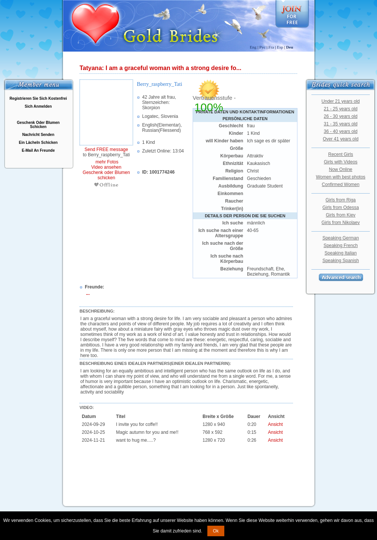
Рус (262, 47)
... (88, 293)
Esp (280, 47)
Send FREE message (106, 149)
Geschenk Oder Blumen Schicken (38, 125)
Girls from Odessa (340, 207)
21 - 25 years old (340, 108)
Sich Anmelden (38, 106)
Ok (216, 531)
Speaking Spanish (340, 260)
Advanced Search (340, 277)
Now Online (340, 169)
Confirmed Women (341, 184)
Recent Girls (340, 154)
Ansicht (275, 424)
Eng (253, 47)
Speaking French (340, 245)
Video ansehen (106, 167)
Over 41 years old (341, 139)
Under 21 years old (341, 101)
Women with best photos (340, 177)
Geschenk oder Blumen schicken (106, 175)
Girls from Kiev (341, 215)
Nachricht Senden (38, 135)
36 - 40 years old (340, 131)
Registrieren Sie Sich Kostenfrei (38, 98)
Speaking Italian (341, 253)
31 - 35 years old (340, 124)
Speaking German (340, 238)
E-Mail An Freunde (38, 150)
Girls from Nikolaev (341, 222)
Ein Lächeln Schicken (38, 142)
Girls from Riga (340, 200)
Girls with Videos (340, 162)
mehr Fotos (106, 162)
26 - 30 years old (340, 116)
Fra (271, 47)
